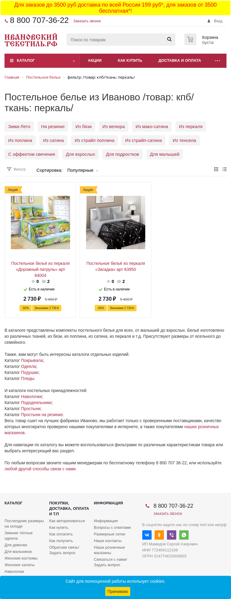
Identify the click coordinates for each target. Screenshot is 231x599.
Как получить (61, 540)
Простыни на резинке (42, 414)
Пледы (27, 378)
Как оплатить (61, 534)
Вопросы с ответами (112, 527)
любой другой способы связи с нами (40, 468)
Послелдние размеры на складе (24, 523)
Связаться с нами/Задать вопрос (110, 562)
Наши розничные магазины (109, 550)
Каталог (26, 60)
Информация (108, 503)
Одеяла (28, 366)
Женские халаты (20, 565)
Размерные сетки (109, 534)
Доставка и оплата (180, 60)
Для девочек (16, 545)
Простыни (31, 408)
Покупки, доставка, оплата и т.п (69, 508)
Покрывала (32, 360)
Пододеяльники (36, 402)
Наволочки (31, 396)
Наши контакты (108, 540)
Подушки (29, 372)
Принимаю (117, 591)
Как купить (130, 60)
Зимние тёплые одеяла (19, 536)
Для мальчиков (18, 551)
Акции (95, 60)
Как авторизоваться (67, 521)
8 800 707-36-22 (39, 20)
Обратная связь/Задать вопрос (64, 550)
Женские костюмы (21, 558)
